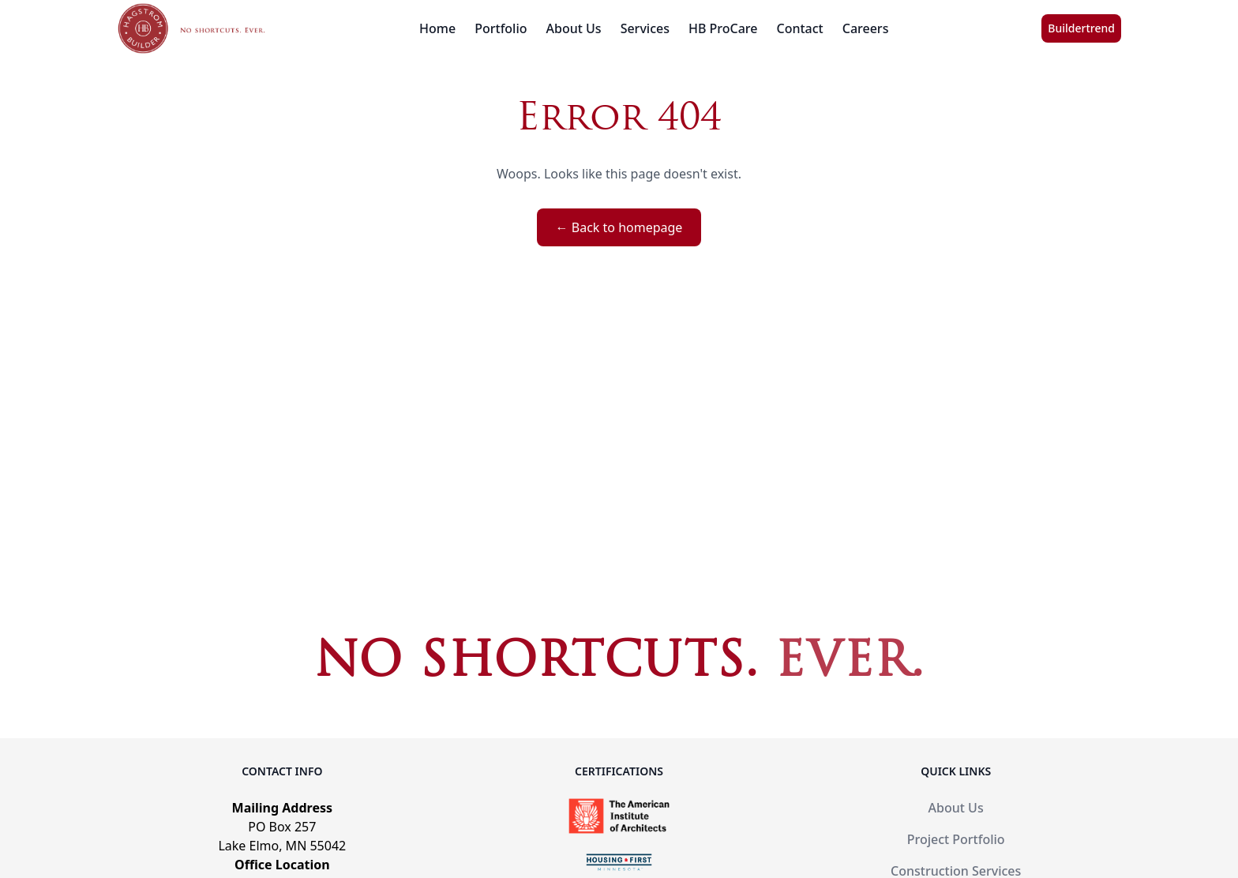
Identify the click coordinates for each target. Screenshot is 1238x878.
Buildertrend (1081, 28)
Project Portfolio (956, 839)
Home (437, 28)
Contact (800, 28)
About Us (574, 28)
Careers (865, 28)
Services (645, 28)
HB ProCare (723, 28)
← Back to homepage (619, 227)
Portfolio (501, 28)
